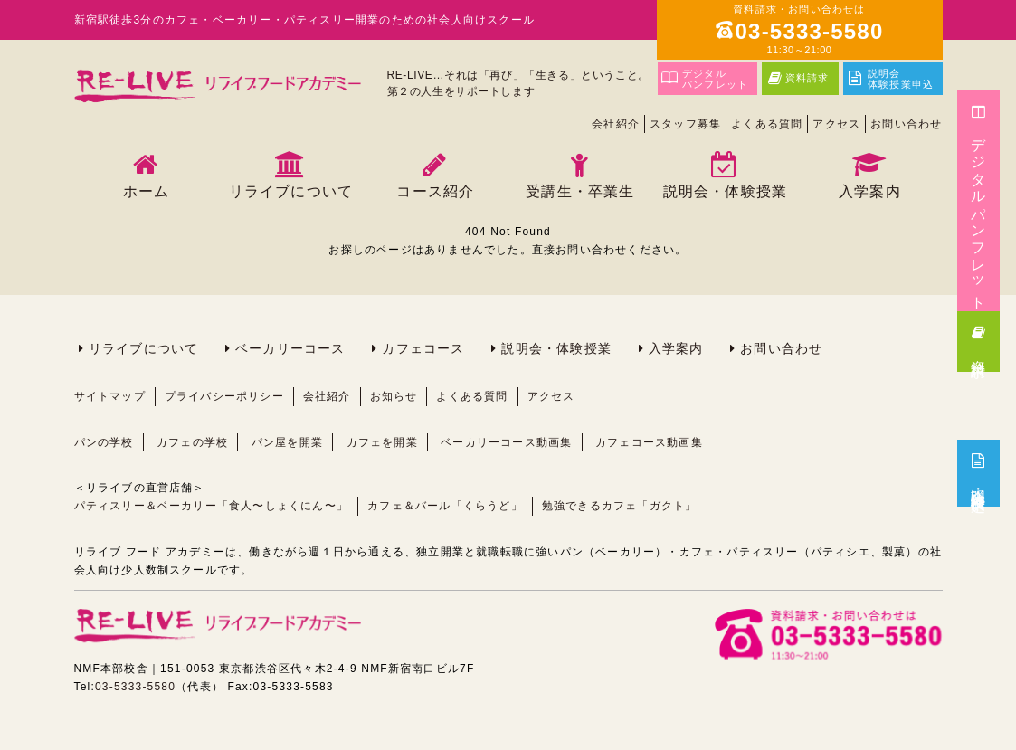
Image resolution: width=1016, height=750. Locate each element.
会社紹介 (616, 124)
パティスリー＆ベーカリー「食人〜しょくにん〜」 (211, 505)
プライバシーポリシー (224, 396)
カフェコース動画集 (649, 442)
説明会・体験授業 (556, 348)
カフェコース (423, 348)
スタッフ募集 (685, 124)
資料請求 (978, 339)
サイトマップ (110, 396)
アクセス (836, 124)
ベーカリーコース (290, 348)
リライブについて (144, 348)
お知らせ (394, 396)
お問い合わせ (906, 124)
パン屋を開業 (287, 442)
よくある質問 (766, 124)
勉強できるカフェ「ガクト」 (620, 505)
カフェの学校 (192, 442)
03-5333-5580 (135, 686)
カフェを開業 (382, 442)
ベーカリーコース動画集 (506, 442)
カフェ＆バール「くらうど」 (445, 505)
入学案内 (676, 348)
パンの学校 (104, 442)
